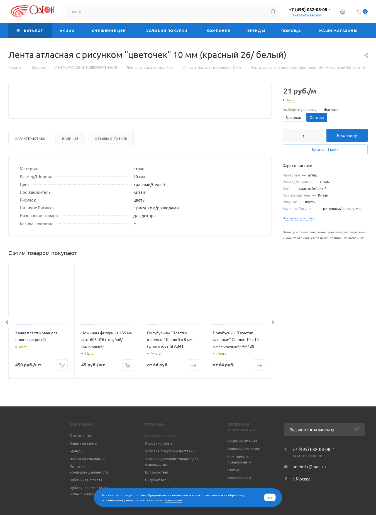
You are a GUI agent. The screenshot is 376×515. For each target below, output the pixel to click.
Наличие (70, 151)
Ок (270, 497)
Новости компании (243, 462)
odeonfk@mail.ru (309, 479)
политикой (173, 500)
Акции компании (242, 454)
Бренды (76, 464)
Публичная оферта (86, 493)
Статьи (233, 483)
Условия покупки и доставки (170, 464)
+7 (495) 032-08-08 (308, 9)
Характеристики (30, 151)
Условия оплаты (159, 456)
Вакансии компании (87, 472)
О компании (80, 448)
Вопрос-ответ (157, 485)
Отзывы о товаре (111, 151)
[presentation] (7, 335)
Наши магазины (83, 456)
